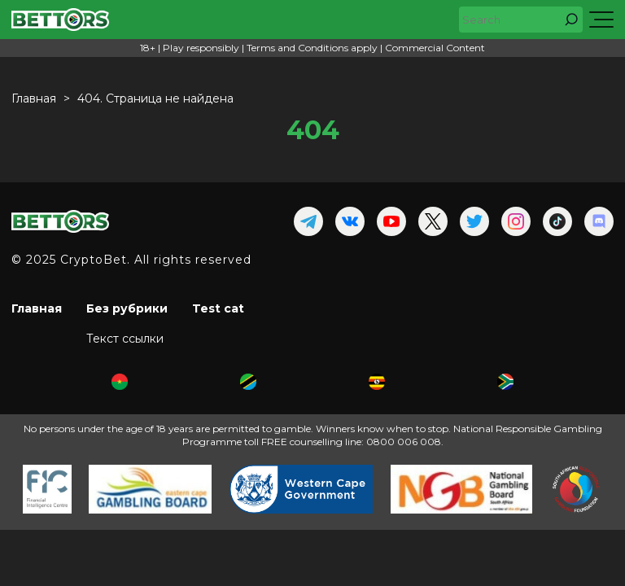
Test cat (218, 308)
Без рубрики (127, 308)
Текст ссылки (125, 338)
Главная (36, 308)
